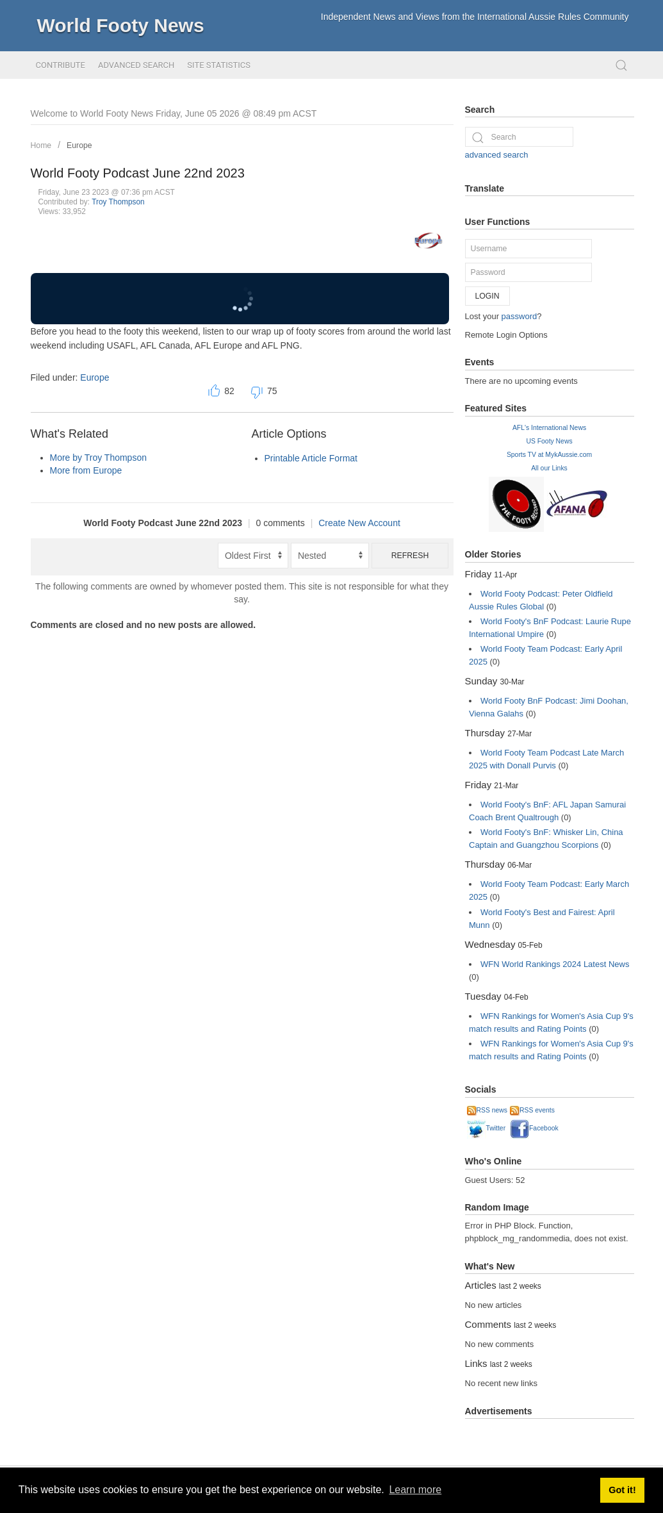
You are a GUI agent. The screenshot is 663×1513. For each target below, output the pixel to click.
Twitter (486, 1128)
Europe (79, 145)
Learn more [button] (415, 1489)
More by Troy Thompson (98, 457)
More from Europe (86, 470)
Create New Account (359, 523)
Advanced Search (136, 65)
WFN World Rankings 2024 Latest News (554, 964)
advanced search (496, 155)
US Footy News (549, 441)
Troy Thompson (118, 201)
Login (487, 296)
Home (41, 145)
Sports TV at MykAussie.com (549, 454)
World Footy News (120, 25)
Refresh (410, 555)
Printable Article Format (311, 458)
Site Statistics (218, 65)
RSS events (532, 1110)
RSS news (487, 1110)
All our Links (549, 468)
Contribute (60, 65)
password (519, 316)
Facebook (534, 1128)
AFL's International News (549, 427)
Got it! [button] (622, 1490)
